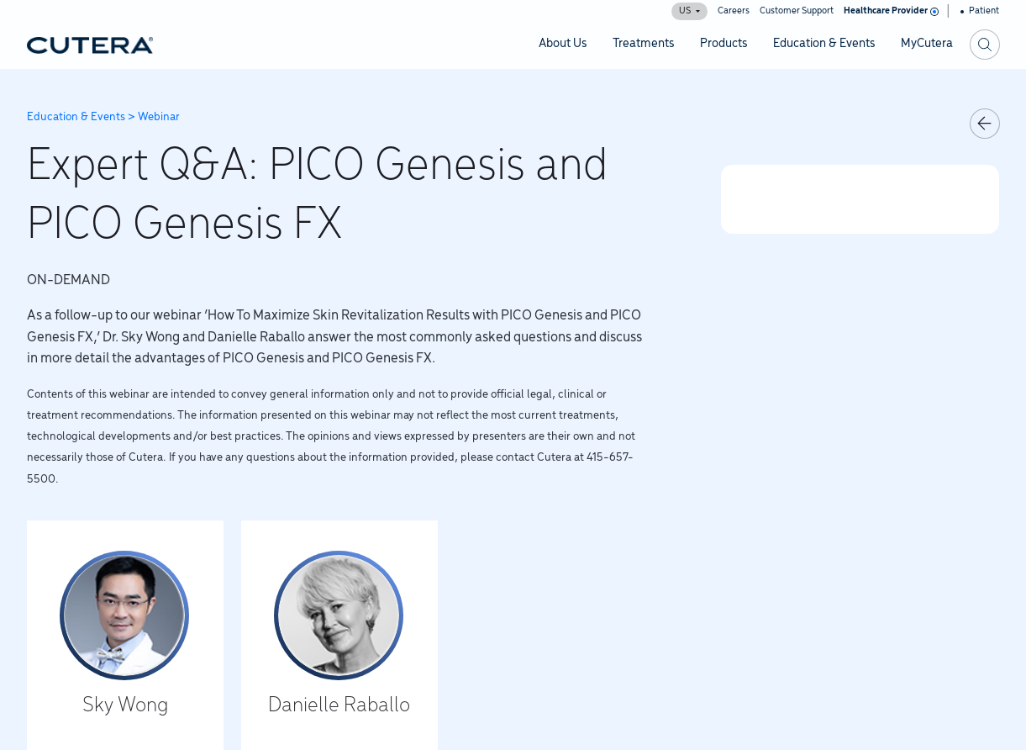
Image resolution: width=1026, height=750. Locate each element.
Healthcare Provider (890, 11)
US (689, 11)
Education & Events (76, 117)
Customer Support (797, 11)
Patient (979, 11)
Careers (734, 11)
